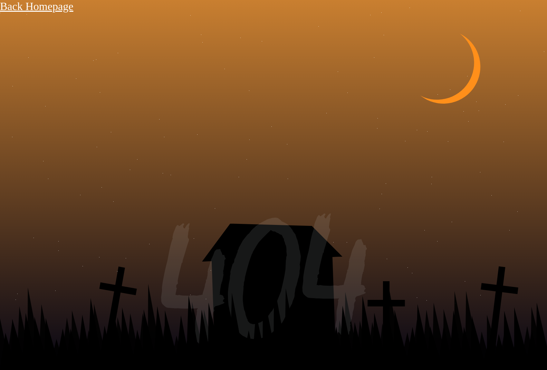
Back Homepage (36, 6)
